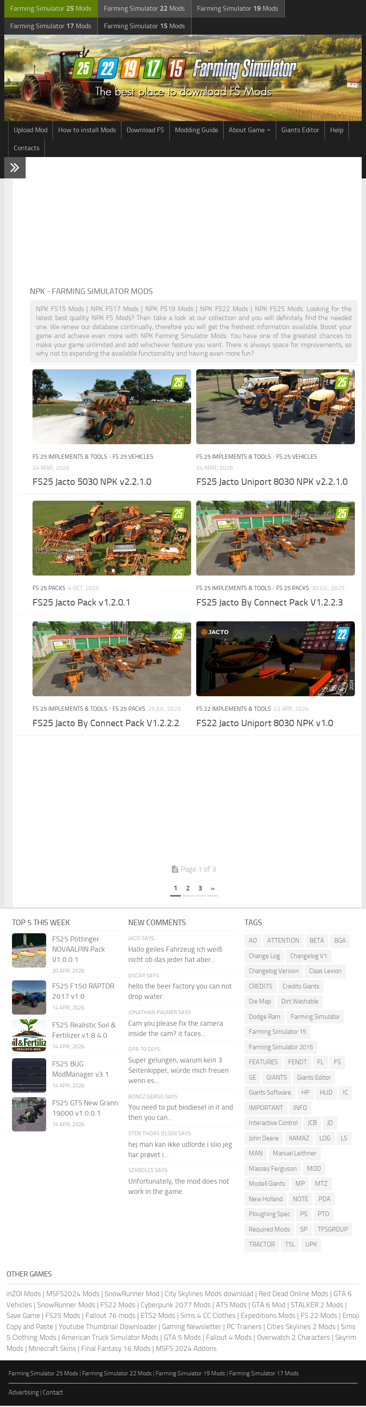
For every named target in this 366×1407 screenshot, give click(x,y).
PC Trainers (244, 1327)
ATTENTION (283, 942)
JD (330, 1124)
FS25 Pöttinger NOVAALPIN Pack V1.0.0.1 (78, 950)
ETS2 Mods (158, 1316)
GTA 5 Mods (182, 1338)
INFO (300, 1109)
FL (320, 1063)
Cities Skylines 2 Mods (301, 1327)
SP (303, 1230)
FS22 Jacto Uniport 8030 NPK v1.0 (264, 724)
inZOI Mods (23, 1295)
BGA (340, 942)
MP (300, 1185)
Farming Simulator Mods (49, 9)
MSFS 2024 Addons (186, 1349)
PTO (323, 1215)
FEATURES (263, 1063)
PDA (325, 1200)
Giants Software (270, 1094)
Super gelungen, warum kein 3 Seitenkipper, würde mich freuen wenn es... (178, 1071)
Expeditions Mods (268, 1316)
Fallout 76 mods (111, 1316)
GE (252, 1078)
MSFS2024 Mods (73, 1295)
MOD (314, 1169)
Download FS (145, 131)
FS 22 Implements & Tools (233, 710)
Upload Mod (30, 131)
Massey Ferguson (273, 1169)
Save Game (23, 1316)
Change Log (264, 957)
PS (303, 1215)
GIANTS (276, 1078)
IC (345, 1094)
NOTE (300, 1200)
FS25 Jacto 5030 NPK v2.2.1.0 (91, 483)
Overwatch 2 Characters (293, 1338)
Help (336, 131)
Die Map (260, 1002)
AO (253, 942)
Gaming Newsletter (191, 1327)
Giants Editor (300, 131)
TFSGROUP (333, 1230)
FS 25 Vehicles (132, 458)
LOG (325, 1139)
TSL (290, 1246)
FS (337, 1063)
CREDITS (260, 987)
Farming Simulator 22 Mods (117, 1374)
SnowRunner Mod (132, 1295)
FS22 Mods (118, 1305)
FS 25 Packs (48, 589)
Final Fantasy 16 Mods (116, 1349)
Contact (53, 1393)
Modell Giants (267, 1185)
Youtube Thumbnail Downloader (108, 1327)
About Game (247, 131)
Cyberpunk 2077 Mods (176, 1305)
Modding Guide (196, 131)
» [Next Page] (213, 889)
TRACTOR (262, 1246)
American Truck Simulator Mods (110, 1338)
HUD (326, 1094)
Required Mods (269, 1230)
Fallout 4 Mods (229, 1338)
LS (344, 1139)
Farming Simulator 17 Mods (264, 1374)
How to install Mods (87, 131)
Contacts (26, 149)
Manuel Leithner (294, 1154)
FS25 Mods (62, 1316)
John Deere (264, 1139)
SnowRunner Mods (66, 1305)
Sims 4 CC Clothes (208, 1316)
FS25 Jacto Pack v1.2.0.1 (81, 603)
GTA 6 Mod (269, 1305)
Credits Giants (301, 987)
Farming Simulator (315, 1017)
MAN (256, 1154)
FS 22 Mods (319, 1316)
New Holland (266, 1200)
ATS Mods (231, 1305)
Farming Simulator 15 (277, 1033)
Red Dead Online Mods (293, 1295)
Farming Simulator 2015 (281, 1048)
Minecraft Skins (52, 1349)
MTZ (321, 1185)
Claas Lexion (325, 972)
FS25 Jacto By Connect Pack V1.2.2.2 (105, 724)
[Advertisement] (193, 222)
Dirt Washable (300, 1002)
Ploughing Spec (269, 1215)
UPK (311, 1246)
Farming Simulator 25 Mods (43, 1374)
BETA (317, 942)
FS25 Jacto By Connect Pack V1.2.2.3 (269, 603)
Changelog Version (274, 972)
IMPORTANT (266, 1109)
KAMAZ (299, 1139)
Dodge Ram (264, 1017)
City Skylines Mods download (209, 1295)
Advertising (24, 1393)
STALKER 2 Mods (317, 1305)
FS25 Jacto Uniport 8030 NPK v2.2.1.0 (272, 483)
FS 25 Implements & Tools (69, 458)
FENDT (297, 1063)
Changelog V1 (308, 957)
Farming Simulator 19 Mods (190, 1374)
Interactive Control (273, 1124)
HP (305, 1094)
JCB (312, 1124)
